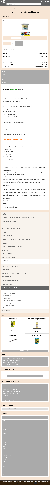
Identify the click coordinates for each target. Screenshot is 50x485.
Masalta (4, 442)
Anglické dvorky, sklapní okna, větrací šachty (18, 218)
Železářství (6, 311)
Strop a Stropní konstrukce (11, 280)
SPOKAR (4, 459)
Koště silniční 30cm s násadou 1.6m (11, 364)
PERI (4, 448)
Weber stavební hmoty (9, 288)
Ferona (4, 429)
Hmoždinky (5, 260)
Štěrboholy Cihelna (7, 461)
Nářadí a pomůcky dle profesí (12, 247)
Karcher (4, 433)
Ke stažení (5, 77)
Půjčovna (5, 214)
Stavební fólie (6, 277)
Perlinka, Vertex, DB (8, 254)
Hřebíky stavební (13, 335)
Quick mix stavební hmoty (10, 266)
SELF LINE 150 (6, 398)
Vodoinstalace (7, 284)
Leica (4, 435)
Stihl (4, 464)
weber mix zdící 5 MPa (37, 335)
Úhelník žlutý (5, 395)
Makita (4, 440)
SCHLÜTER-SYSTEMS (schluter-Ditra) (14, 273)
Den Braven (5, 225)
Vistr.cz (4, 470)
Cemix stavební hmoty (9, 221)
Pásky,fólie (5, 250)
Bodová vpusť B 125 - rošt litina (9, 362)
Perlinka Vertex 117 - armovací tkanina (11, 391)
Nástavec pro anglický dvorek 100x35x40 (12, 360)
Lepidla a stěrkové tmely (9, 293)
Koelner (4, 243)
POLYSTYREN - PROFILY (9, 257)
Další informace (29, 483)
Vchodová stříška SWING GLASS (10, 389)
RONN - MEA (5, 269)
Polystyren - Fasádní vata (9, 263)
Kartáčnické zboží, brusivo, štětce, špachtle (17, 239)
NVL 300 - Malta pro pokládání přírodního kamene (14, 358)
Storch (4, 466)
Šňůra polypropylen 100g (8, 400)
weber (4, 472)
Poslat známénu (6, 82)
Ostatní (4, 446)
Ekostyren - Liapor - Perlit (11, 228)
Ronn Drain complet (7, 455)
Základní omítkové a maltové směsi (11, 308)
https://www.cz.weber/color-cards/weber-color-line (14, 134)
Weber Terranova (43, 53)
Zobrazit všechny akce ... (25, 350)
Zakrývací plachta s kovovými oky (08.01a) (12, 385)
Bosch (4, 418)
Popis (3, 71)
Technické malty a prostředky (10, 303)
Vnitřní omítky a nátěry (8, 305)
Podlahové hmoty (7, 298)
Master (4, 444)
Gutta (4, 232)
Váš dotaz (5, 79)
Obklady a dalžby (7, 295)
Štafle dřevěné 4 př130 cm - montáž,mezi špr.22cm (37, 319)
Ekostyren (5, 427)
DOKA (4, 425)
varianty (4, 74)
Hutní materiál (7, 236)
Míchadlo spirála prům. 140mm (9, 387)
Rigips (4, 453)
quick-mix (5, 451)
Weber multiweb (13, 318)
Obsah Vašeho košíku (7, 408)
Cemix (4, 420)
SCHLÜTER (5, 457)
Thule (4, 468)
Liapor (4, 438)
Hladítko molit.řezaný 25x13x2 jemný (11, 393)
